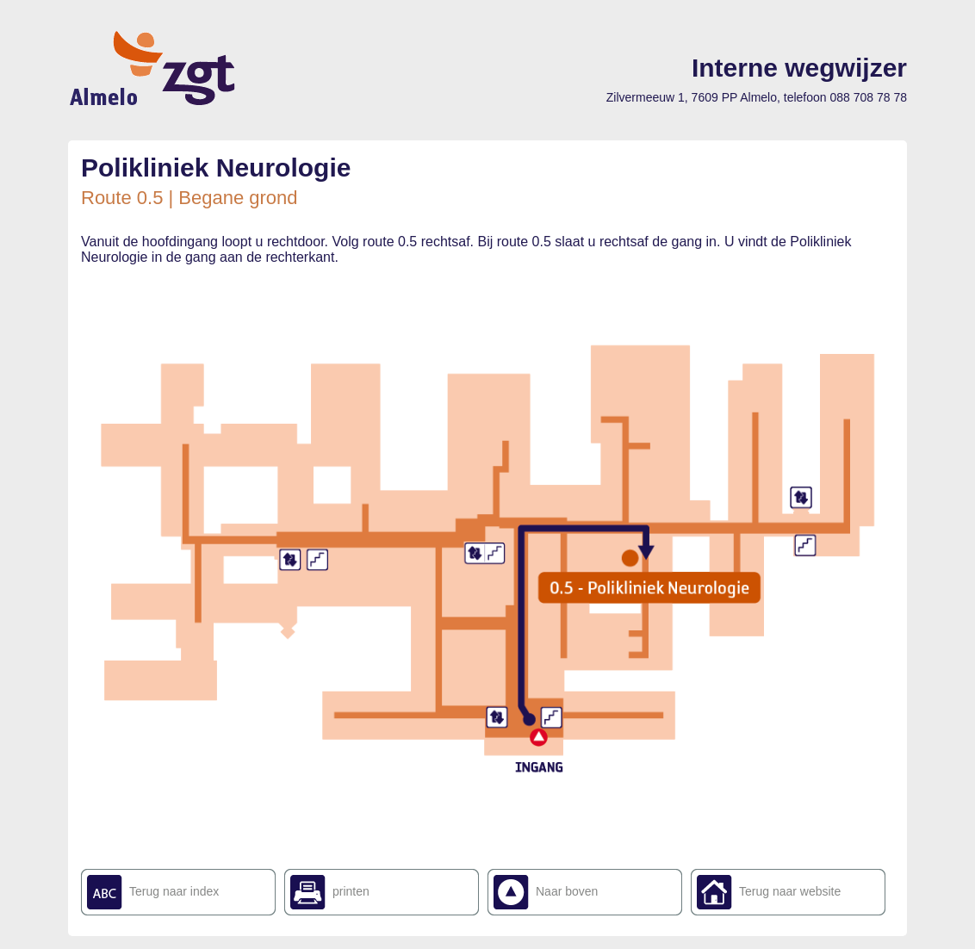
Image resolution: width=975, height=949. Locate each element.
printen (351, 891)
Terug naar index (174, 891)
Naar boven (567, 891)
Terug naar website (790, 891)
